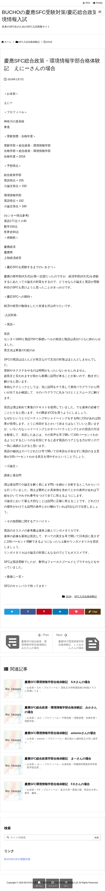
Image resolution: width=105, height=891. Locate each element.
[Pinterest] (44, 612)
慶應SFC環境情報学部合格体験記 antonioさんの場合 (60, 733)
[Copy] (93, 612)
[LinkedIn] (60, 612)
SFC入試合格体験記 (29, 42)
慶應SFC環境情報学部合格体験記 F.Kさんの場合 (57, 784)
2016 (49, 42)
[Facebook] (28, 612)
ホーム (7, 42)
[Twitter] (12, 612)
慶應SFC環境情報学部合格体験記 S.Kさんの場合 (57, 682)
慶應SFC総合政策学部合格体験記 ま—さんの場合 (58, 758)
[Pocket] (76, 612)
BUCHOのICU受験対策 (17, 859)
